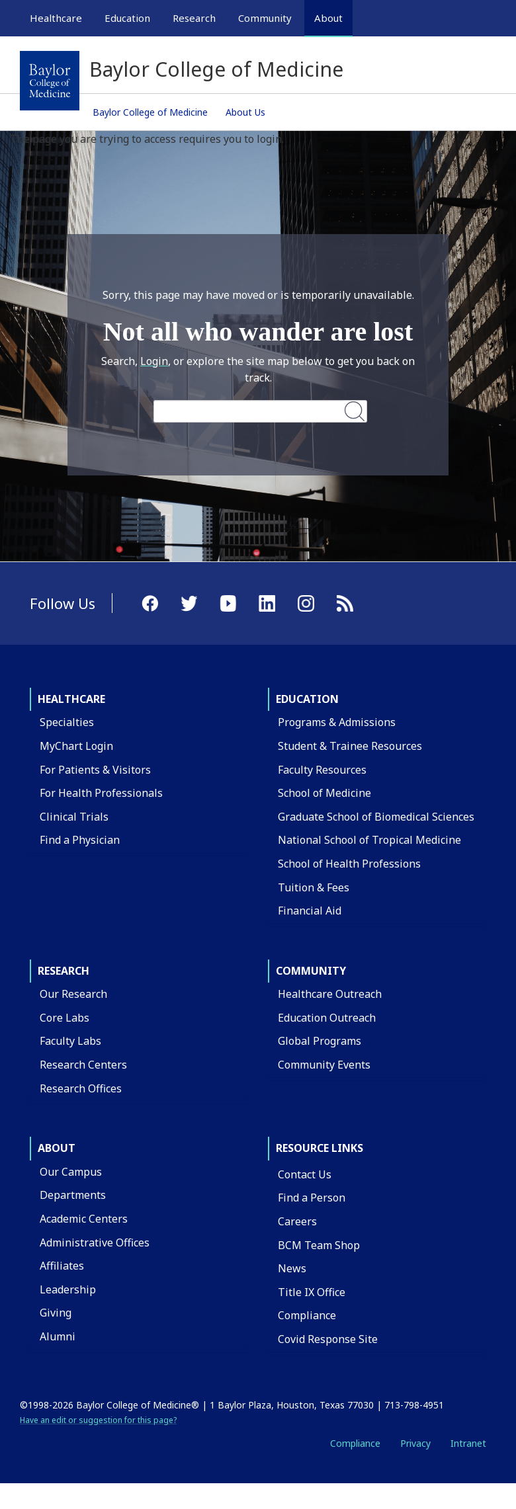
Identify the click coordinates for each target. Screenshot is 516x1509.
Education (307, 699)
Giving (55, 1312)
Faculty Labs (70, 1041)
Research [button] (194, 17)
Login (154, 361)
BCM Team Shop (319, 1245)
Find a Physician (80, 840)
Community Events (324, 1064)
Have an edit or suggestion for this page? (98, 1420)
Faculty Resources (322, 769)
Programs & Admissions (337, 722)
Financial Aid (309, 910)
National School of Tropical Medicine (369, 840)
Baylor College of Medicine (150, 112)
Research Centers (83, 1064)
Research (63, 970)
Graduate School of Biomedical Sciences (376, 816)
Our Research (73, 994)
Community (311, 970)
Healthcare (71, 699)
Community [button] (265, 17)
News (292, 1268)
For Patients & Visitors (95, 769)
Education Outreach (327, 1017)
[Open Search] (478, 18)
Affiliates (62, 1265)
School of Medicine (324, 793)
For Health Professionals (101, 793)
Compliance (307, 1315)
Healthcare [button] (56, 17)
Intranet (468, 1443)
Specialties (67, 722)
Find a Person (311, 1197)
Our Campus (71, 1171)
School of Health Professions (349, 863)
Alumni (57, 1336)
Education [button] (127, 17)
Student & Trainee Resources (350, 746)
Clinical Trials (74, 816)
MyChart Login (76, 746)
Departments (73, 1195)
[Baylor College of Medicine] (49, 80)
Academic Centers (84, 1218)
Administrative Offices (95, 1242)
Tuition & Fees (313, 887)
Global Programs (319, 1041)
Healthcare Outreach (330, 994)
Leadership (68, 1289)
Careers (297, 1221)
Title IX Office (311, 1292)
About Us (245, 112)
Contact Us (304, 1174)
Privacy (415, 1443)
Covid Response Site (328, 1339)
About (56, 1148)
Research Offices (81, 1088)
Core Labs (64, 1017)
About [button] (328, 17)
